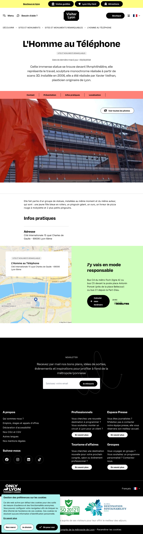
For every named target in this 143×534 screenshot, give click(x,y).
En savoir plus (82, 434)
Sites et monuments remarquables (64, 27)
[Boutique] (114, 16)
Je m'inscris (88, 383)
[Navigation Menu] (8, 15)
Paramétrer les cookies (109, 529)
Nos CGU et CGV (12, 432)
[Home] (71, 16)
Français (131, 488)
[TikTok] (39, 459)
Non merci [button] (11, 527)
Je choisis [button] (27, 527)
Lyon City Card (87, 4)
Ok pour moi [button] (47, 527)
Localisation (95, 94)
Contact (30, 94)
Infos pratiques (72, 94)
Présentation (50, 94)
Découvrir (8, 27)
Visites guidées (61, 4)
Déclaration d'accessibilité (17, 427)
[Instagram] (18, 459)
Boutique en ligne (31, 4)
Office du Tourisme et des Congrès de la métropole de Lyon (63, 529)
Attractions (111, 4)
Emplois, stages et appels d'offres (21, 423)
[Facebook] (7, 459)
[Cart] (128, 15)
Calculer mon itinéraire (97, 301)
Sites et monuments (29, 27)
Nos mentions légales (14, 441)
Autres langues (10, 436)
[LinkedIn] (29, 459)
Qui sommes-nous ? (13, 418)
